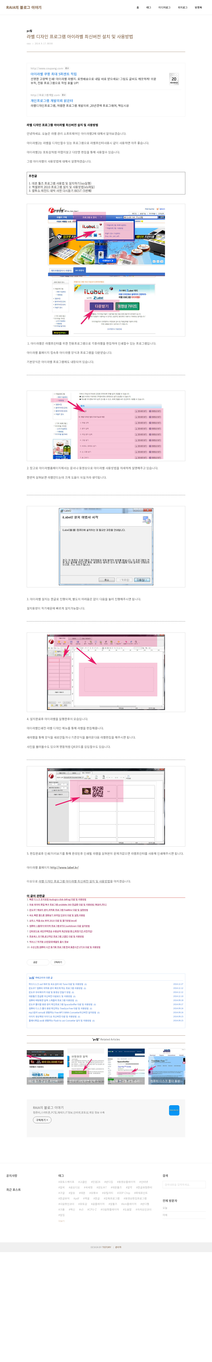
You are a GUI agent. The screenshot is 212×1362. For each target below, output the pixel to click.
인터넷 (144, 1292)
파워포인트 (142, 1303)
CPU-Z (93, 1319)
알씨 (62, 1297)
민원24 (96, 1292)
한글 (97, 1308)
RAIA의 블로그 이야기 (24, 7)
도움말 (128, 1319)
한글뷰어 (64, 1308)
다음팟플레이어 (110, 1319)
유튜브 (94, 1303)
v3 (82, 1319)
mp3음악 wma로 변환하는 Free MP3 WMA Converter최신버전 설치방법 (62, 1068)
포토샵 (83, 1314)
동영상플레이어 (127, 1292)
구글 (62, 1303)
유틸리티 (108, 1303)
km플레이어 (129, 1314)
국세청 (89, 1297)
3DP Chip (124, 1303)
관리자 (118, 1357)
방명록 (198, 7)
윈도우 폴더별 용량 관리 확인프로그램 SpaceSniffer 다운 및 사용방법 (61, 1060)
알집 (62, 1325)
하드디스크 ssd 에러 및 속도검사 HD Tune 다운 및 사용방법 (56, 1040)
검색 (202, 1294)
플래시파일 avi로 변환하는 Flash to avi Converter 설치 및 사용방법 (60, 1077)
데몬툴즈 (117, 1297)
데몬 (83, 1303)
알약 (129, 1297)
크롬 (62, 1319)
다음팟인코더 (67, 1314)
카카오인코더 (144, 1319)
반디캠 (145, 1314)
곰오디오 (75, 1297)
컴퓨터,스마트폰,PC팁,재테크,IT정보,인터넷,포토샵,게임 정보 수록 (69, 1222)
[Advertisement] (106, 88)
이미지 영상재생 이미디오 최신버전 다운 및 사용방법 (53, 1072)
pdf (77, 1308)
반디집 (109, 1292)
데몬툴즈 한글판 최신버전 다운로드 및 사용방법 (50, 1052)
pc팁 (31, 1034)
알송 (72, 1303)
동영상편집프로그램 (136, 1308)
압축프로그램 (112, 1308)
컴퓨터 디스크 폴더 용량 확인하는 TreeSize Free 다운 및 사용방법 (59, 1064)
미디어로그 (165, 7)
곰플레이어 (99, 1314)
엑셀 (87, 1308)
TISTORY (106, 1357)
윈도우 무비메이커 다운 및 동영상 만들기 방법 (50, 1048)
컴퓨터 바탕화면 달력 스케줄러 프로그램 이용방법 (51, 1056)
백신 (72, 1319)
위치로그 (182, 7)
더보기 (61, 1330)
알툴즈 (113, 1314)
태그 (148, 7)
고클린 (83, 1292)
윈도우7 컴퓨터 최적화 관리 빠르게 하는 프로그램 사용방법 (56, 1044)
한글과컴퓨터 (145, 1297)
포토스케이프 (67, 1292)
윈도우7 (102, 1297)
